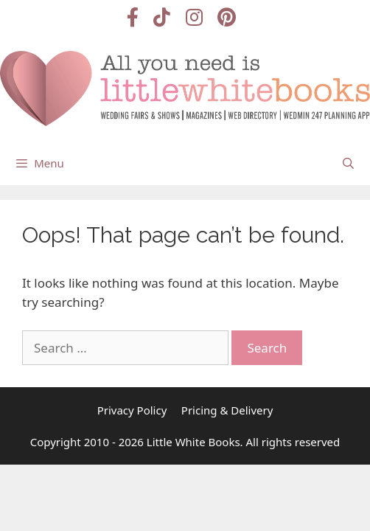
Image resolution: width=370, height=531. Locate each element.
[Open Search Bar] (348, 163)
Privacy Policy (132, 410)
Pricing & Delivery (227, 410)
